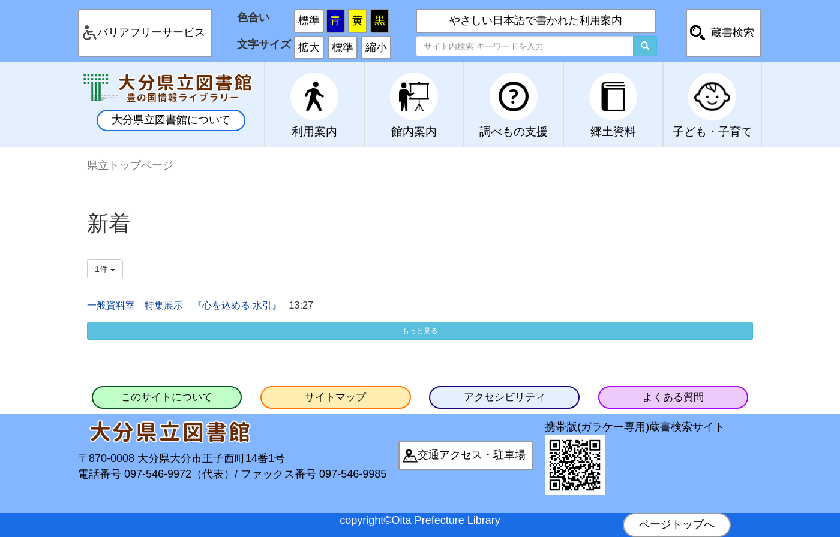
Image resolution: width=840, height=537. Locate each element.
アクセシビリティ (504, 397)
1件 (105, 269)
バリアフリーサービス (151, 32)
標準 (309, 20)
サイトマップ (335, 397)
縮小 (376, 47)
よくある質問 (673, 397)
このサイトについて (166, 397)
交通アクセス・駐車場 (472, 455)
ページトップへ (677, 524)
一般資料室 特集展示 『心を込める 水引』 (184, 305)
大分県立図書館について (171, 120)
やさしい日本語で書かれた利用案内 (535, 20)
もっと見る (420, 331)
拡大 (309, 47)
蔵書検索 (732, 32)
